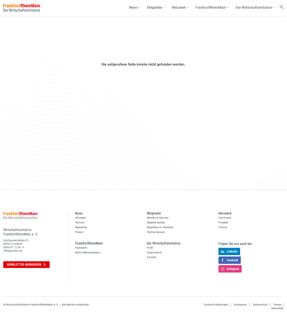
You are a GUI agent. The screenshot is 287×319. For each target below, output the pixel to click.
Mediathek (81, 227)
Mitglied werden (156, 222)
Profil (150, 247)
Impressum (240, 304)
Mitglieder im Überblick (160, 227)
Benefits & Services (158, 217)
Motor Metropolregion (87, 252)
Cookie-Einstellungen (215, 304)
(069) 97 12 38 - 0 (13, 247)
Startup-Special (156, 232)
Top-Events (224, 217)
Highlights (81, 247)
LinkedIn (229, 251)
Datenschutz (260, 304)
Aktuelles (80, 217)
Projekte (223, 222)
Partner (222, 227)
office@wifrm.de (12, 250)
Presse (79, 232)
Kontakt (151, 257)
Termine (79, 222)
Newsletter (26, 264)
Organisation (154, 252)
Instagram (230, 269)
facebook (229, 260)
